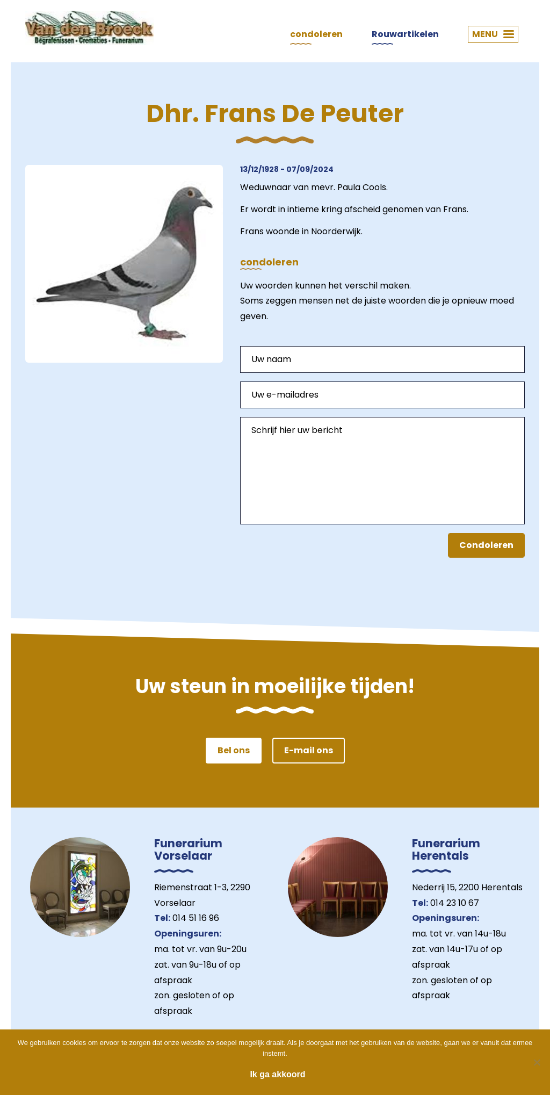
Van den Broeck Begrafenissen (89, 28)
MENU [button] (493, 34)
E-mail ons (308, 750)
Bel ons (234, 750)
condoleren (316, 34)
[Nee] (536, 1062)
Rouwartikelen (405, 34)
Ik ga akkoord (277, 1074)
